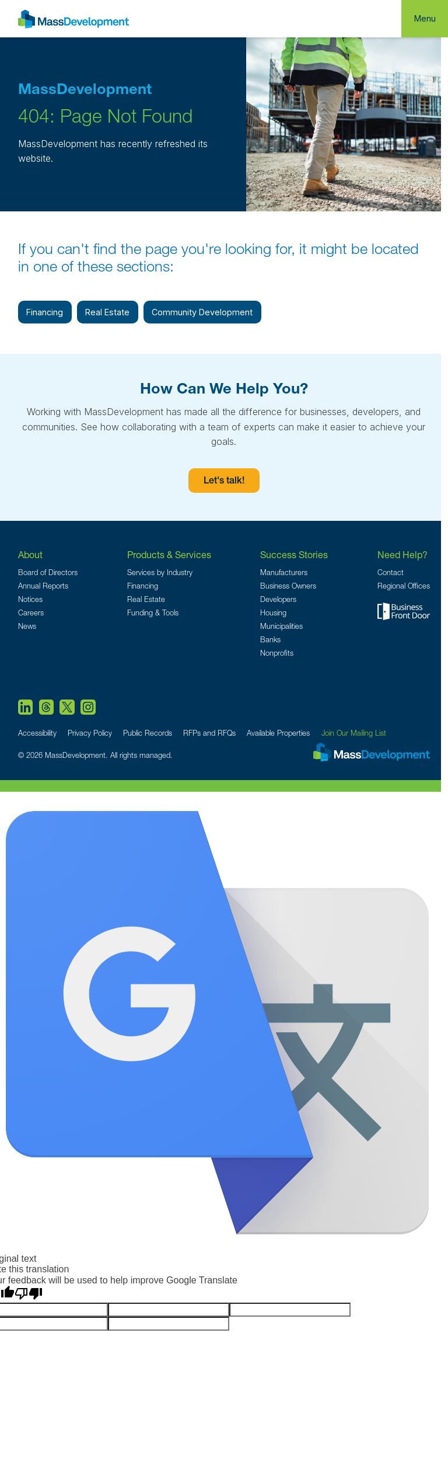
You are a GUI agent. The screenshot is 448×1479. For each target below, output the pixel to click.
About (30, 554)
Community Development (202, 312)
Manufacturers (283, 572)
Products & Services (169, 554)
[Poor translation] (29, 1294)
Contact (390, 572)
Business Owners (288, 586)
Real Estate (107, 312)
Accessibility (37, 733)
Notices (30, 599)
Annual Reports (43, 586)
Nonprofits (276, 653)
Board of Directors (48, 572)
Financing (44, 312)
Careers (31, 612)
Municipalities (281, 626)
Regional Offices (403, 586)
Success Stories (294, 554)
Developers (278, 599)
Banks (270, 639)
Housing (273, 612)
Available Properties (278, 733)
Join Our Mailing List (353, 733)
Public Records (147, 733)
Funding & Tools (152, 612)
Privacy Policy (90, 733)
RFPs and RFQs (209, 733)
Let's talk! (224, 481)
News (27, 626)
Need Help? (402, 554)
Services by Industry (159, 572)
